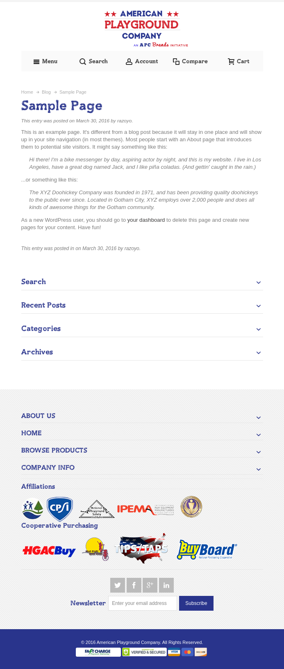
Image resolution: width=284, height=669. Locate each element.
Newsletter (88, 603)
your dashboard (146, 220)
